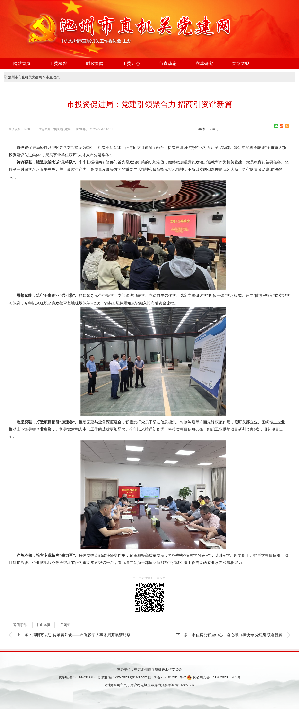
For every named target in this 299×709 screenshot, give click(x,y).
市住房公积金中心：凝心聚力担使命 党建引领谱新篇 (237, 635)
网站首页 (22, 63)
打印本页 (43, 625)
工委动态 (131, 63)
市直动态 (167, 63)
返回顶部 (20, 625)
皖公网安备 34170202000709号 (214, 677)
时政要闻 (95, 63)
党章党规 (240, 63)
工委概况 (58, 63)
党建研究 (204, 63)
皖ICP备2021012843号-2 (167, 677)
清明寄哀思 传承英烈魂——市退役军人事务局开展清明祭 (81, 635)
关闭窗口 (67, 625)
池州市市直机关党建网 (25, 77)
